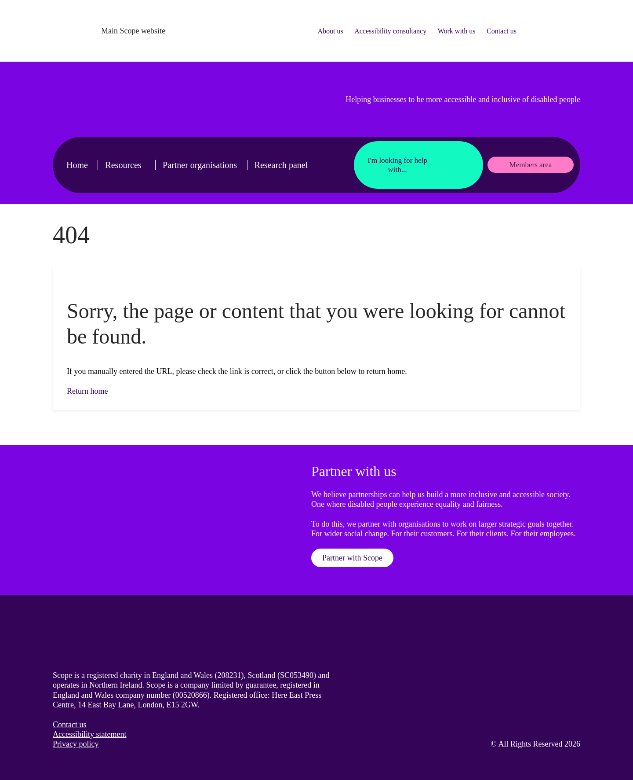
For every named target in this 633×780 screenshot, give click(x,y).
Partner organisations (200, 165)
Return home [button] (87, 391)
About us (330, 31)
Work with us (457, 31)
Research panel (281, 165)
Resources (123, 165)
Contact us (502, 31)
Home (77, 165)
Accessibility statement (89, 734)
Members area (530, 165)
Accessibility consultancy (390, 31)
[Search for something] (551, 30)
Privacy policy (75, 744)
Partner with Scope (352, 557)
